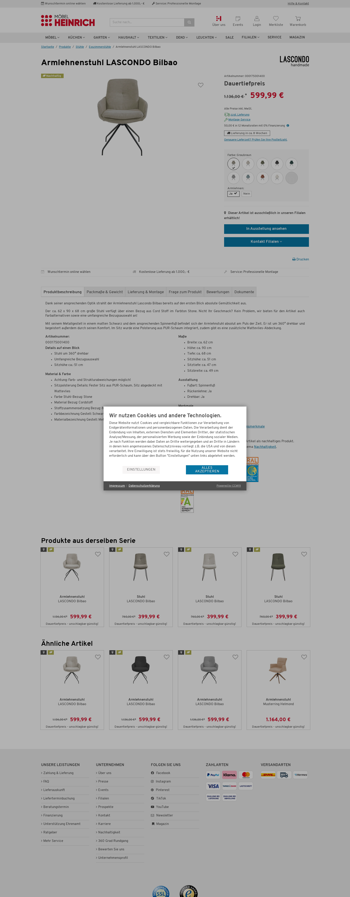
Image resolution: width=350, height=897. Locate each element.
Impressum (117, 486)
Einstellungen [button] (141, 469)
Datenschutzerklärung (144, 486)
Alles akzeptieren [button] (207, 469)
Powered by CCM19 (229, 485)
